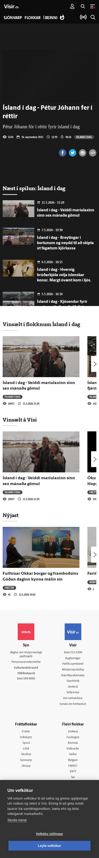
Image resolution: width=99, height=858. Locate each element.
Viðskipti (26, 737)
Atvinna (73, 743)
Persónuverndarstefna (26, 662)
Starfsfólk (73, 681)
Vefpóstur (73, 692)
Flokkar (33, 18)
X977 (73, 771)
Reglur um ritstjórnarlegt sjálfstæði (26, 654)
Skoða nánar (17, 820)
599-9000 (29, 678)
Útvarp (26, 766)
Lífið (26, 748)
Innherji (73, 731)
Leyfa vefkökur (49, 846)
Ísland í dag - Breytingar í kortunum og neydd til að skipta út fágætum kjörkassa (65, 243)
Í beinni (50, 18)
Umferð (73, 687)
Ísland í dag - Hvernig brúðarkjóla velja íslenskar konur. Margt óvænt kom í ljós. (64, 275)
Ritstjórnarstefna (73, 669)
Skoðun (26, 754)
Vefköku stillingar (49, 834)
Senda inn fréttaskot (73, 704)
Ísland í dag (84, 137)
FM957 (72, 766)
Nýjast (10, 515)
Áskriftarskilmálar (73, 675)
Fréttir (94, 492)
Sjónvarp (26, 760)
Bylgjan (73, 760)
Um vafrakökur (73, 698)
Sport (26, 743)
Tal (73, 777)
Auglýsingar (73, 658)
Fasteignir (73, 737)
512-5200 (76, 652)
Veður (73, 754)
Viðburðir (73, 748)
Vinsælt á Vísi (20, 420)
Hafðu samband (72, 664)
